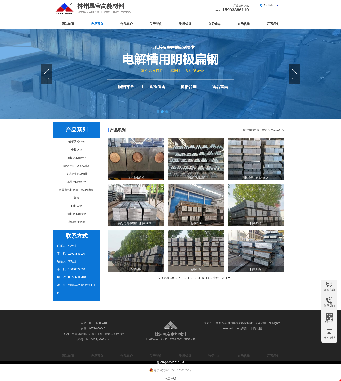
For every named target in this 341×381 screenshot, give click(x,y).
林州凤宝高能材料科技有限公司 (247, 323)
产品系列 (97, 24)
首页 (264, 130)
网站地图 (256, 328)
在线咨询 (244, 24)
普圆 (76, 197)
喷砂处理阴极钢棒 (77, 173)
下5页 (208, 277)
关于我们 (156, 24)
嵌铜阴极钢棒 (76, 141)
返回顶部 (329, 337)
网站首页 (68, 24)
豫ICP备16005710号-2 (170, 362)
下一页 (182, 277)
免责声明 (170, 378)
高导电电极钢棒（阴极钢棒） (76, 189)
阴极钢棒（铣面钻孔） (76, 165)
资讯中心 (214, 356)
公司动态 (214, 24)
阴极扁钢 (76, 205)
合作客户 (126, 24)
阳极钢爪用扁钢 (76, 157)
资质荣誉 (185, 24)
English (268, 5)
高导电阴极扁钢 (76, 181)
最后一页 (218, 277)
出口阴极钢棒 (76, 221)
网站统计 (242, 328)
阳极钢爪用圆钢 (76, 213)
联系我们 (273, 24)
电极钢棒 (76, 149)
